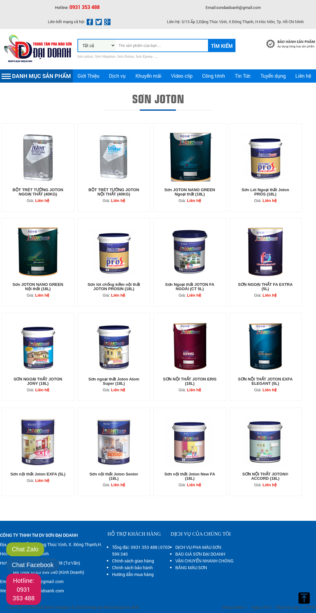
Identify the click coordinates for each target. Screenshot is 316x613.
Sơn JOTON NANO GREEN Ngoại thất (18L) (189, 191)
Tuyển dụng (273, 75)
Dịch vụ (117, 75)
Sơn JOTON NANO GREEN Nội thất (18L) (38, 286)
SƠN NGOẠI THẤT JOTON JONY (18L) (38, 371)
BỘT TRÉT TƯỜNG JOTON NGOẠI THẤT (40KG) (38, 191)
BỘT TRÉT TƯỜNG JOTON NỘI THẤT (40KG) (114, 191)
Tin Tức (243, 75)
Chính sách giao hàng (133, 561)
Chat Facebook (33, 565)
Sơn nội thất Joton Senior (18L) (113, 466)
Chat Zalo (25, 549)
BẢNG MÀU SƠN (191, 567)
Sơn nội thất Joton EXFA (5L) (38, 464)
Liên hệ (303, 75)
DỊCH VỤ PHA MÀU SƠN (198, 547)
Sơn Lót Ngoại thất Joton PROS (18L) (265, 191)
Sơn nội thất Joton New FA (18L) (189, 466)
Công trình (213, 75)
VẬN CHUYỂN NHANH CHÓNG (204, 561)
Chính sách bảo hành (132, 567)
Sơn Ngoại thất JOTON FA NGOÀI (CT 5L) (189, 286)
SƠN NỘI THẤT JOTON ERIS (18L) (189, 371)
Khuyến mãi (148, 75)
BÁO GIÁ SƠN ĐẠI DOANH (200, 554)
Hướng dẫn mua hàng (133, 574)
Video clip (182, 75)
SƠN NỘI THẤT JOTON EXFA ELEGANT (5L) (265, 371)
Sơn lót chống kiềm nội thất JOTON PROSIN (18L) (114, 286)
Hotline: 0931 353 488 (24, 589)
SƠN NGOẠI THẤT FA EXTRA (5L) (265, 286)
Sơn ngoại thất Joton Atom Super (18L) (114, 371)
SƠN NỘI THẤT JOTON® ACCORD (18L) (265, 466)
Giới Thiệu (88, 75)
